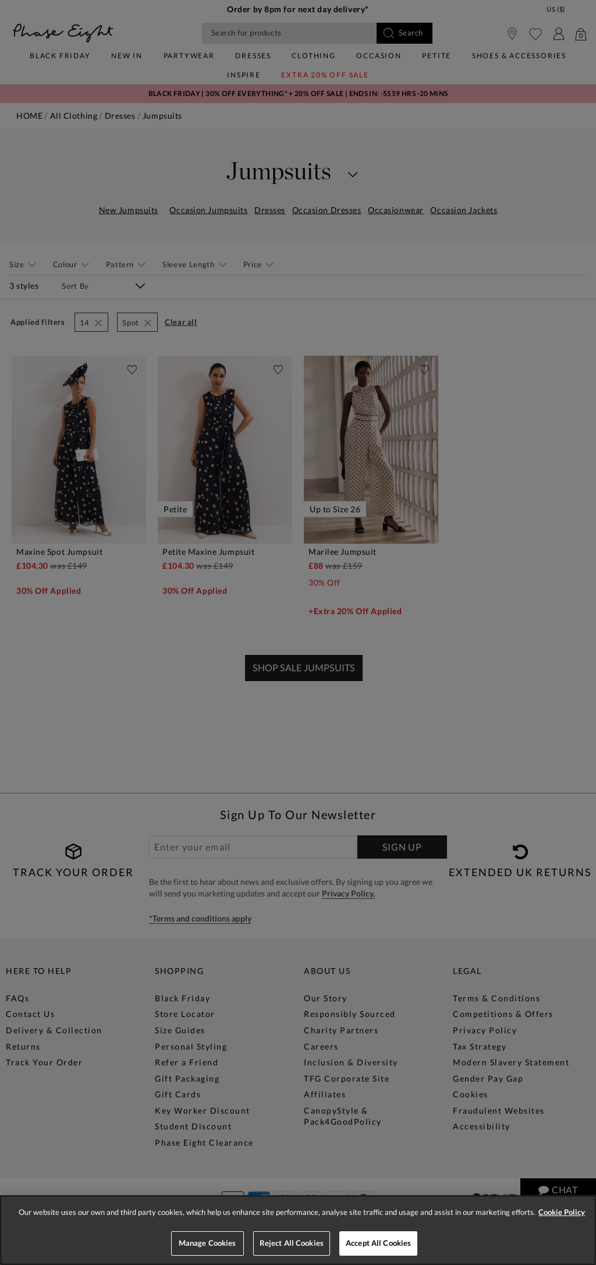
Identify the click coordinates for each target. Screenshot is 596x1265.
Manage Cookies (207, 1243)
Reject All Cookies (292, 1243)
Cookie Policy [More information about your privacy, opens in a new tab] (561, 1212)
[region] (298, 1230)
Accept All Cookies (378, 1243)
